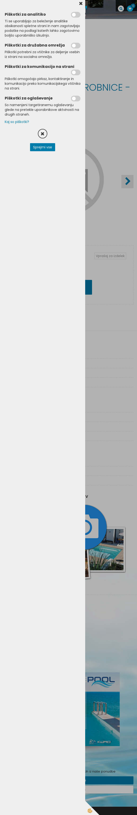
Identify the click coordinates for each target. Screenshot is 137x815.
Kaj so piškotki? (17, 121)
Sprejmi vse (42, 147)
